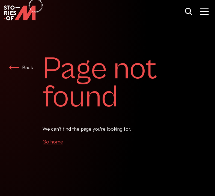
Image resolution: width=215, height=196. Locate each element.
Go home (53, 142)
